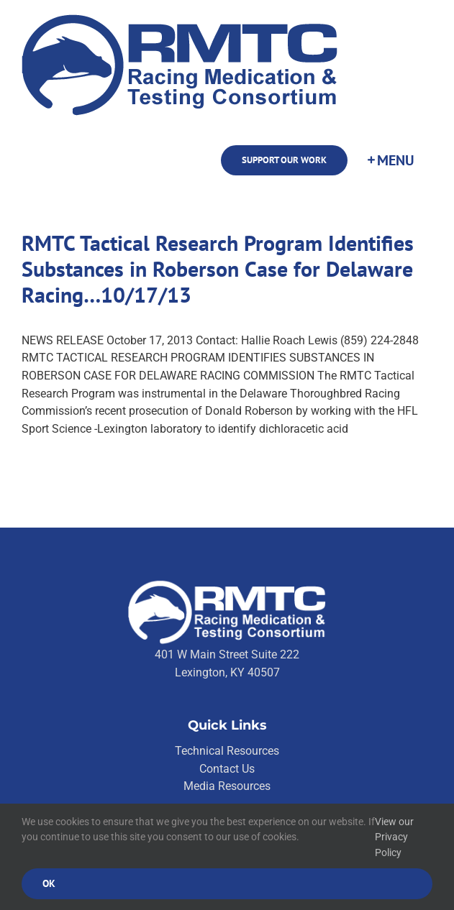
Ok (48, 883)
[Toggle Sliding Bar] (390, 160)
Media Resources (227, 786)
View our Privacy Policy (394, 837)
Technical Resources (227, 751)
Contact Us (227, 769)
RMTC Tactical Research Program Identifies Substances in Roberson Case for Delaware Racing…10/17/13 (218, 268)
